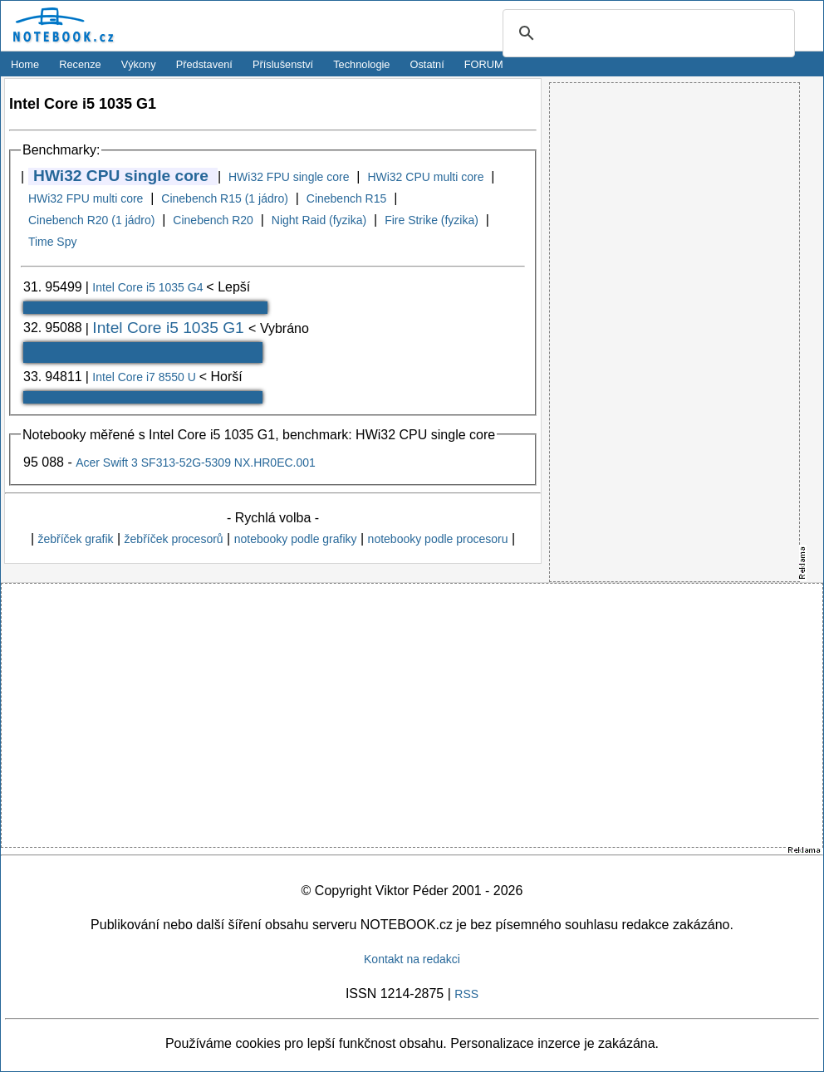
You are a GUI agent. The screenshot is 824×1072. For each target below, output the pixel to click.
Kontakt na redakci (412, 959)
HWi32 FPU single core (289, 177)
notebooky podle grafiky (295, 539)
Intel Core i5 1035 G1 (170, 327)
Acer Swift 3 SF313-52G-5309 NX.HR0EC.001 (196, 462)
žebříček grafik (75, 539)
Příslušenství (283, 64)
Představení (204, 64)
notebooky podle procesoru (438, 539)
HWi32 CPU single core (120, 175)
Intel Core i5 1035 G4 (149, 287)
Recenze (80, 64)
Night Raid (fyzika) (319, 220)
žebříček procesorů (174, 539)
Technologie (361, 64)
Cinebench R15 (347, 198)
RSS (466, 994)
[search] (646, 34)
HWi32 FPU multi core (85, 198)
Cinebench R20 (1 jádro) (91, 220)
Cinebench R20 (213, 220)
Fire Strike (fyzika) (431, 220)
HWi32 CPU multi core (425, 177)
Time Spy (52, 241)
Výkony (138, 64)
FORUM (483, 64)
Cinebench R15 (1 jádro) (224, 198)
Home (25, 64)
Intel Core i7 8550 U (145, 377)
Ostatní (427, 64)
